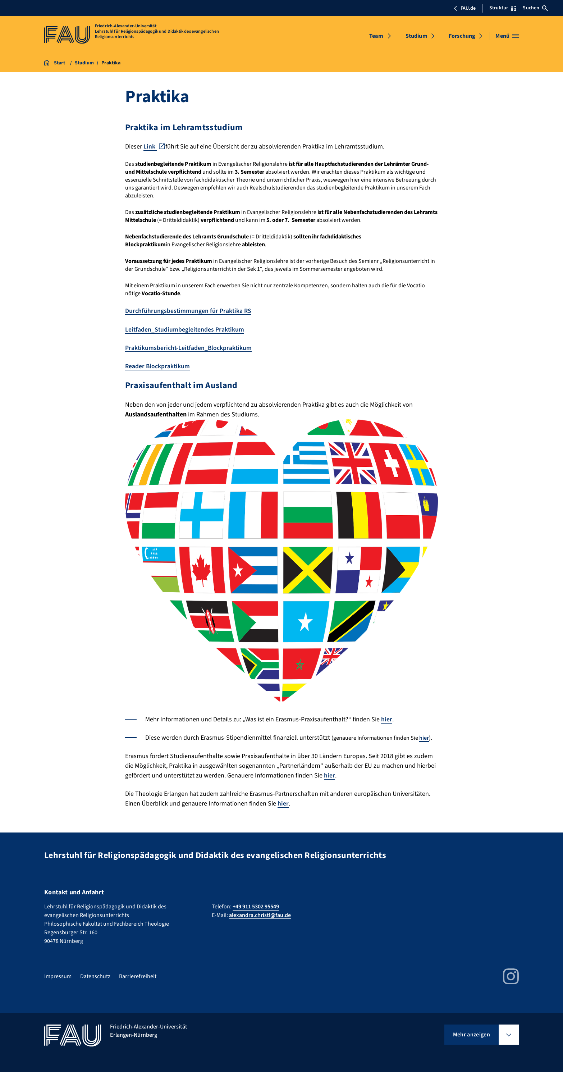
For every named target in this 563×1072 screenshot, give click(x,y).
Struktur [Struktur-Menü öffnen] (502, 8)
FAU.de (464, 8)
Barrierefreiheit (137, 976)
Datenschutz (95, 976)
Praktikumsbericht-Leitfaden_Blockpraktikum (189, 347)
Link (150, 146)
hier (386, 718)
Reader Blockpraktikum (158, 365)
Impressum (58, 976)
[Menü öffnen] (507, 36)
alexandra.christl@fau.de (260, 914)
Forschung (462, 36)
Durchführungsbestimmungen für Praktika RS (188, 310)
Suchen (535, 8)
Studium (416, 36)
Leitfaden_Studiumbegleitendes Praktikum (185, 329)
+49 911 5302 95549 (256, 906)
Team (376, 36)
